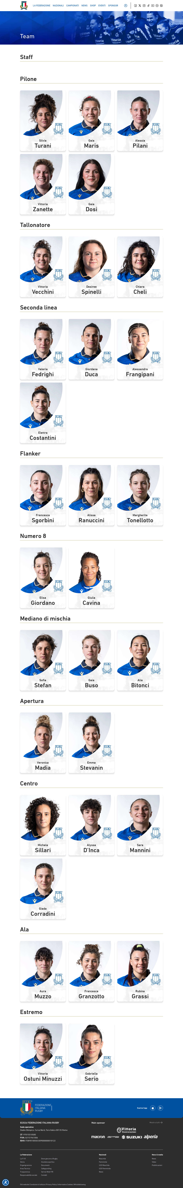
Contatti (44, 1175)
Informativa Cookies (65, 1184)
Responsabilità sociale (28, 1175)
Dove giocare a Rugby (49, 1159)
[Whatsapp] (161, 5)
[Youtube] (152, 5)
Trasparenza (25, 1172)
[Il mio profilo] (126, 5)
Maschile (102, 1159)
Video (154, 1162)
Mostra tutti (156, 1122)
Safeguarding (46, 1168)
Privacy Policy (51, 1184)
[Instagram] (144, 5)
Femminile (103, 1162)
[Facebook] (135, 5)
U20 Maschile (104, 1165)
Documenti (45, 1165)
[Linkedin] (157, 5)
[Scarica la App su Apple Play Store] (152, 1108)
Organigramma (26, 1165)
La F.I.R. (23, 1159)
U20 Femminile (105, 1168)
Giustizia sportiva (47, 1162)
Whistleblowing (80, 1184)
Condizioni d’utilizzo (37, 1184)
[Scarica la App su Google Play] (160, 1108)
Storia (22, 1162)
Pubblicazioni (157, 1165)
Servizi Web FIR (47, 1172)
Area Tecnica (25, 1168)
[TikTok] (148, 5)
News (101, 1172)
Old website (24, 1184)
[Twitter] (139, 5)
